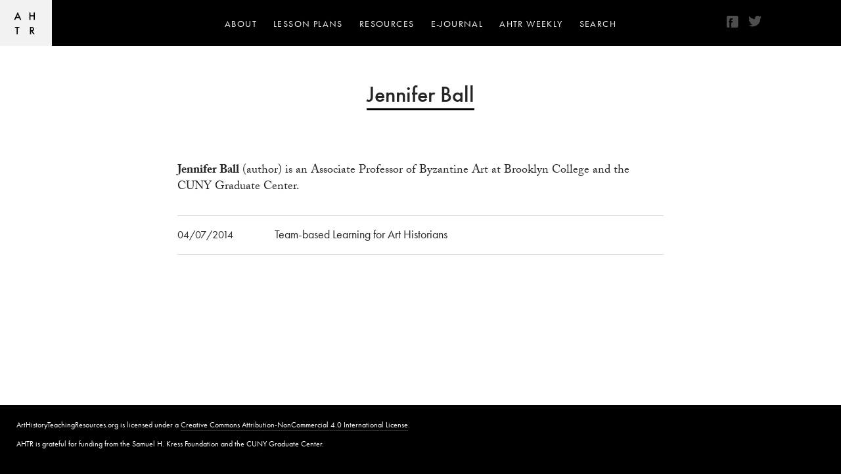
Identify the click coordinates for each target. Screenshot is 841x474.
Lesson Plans (308, 24)
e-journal (457, 24)
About (241, 24)
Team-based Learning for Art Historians (361, 234)
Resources (387, 24)
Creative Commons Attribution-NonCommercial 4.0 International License (294, 425)
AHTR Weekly (530, 24)
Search (598, 24)
